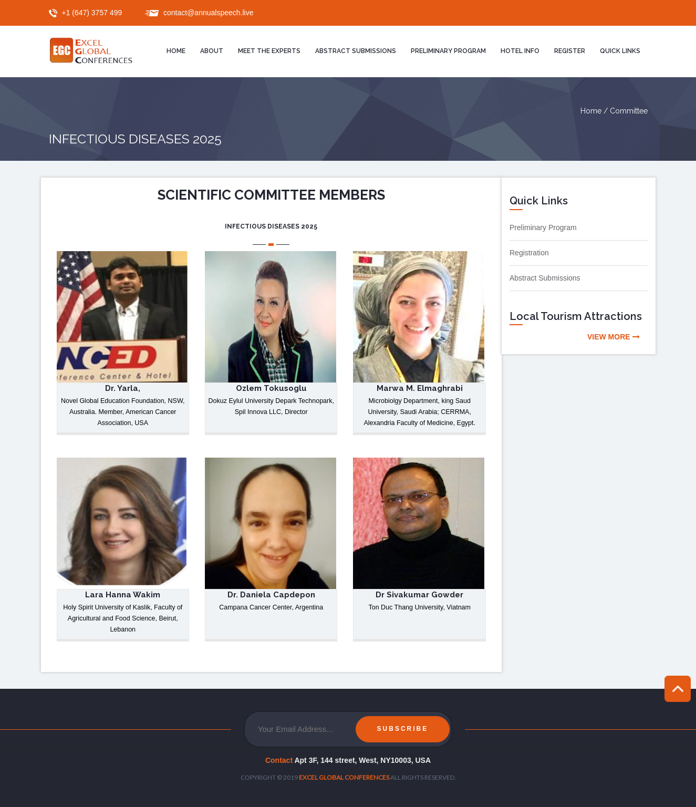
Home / (595, 111)
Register (569, 51)
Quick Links (620, 51)
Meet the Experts (269, 51)
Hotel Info (520, 51)
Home (176, 51)
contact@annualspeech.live (208, 12)
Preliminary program (448, 51)
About (211, 51)
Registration (529, 253)
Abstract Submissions (355, 51)
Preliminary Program (543, 227)
